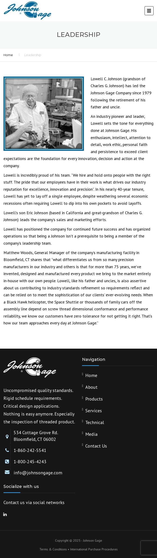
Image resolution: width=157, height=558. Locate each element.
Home (8, 55)
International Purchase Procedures (94, 549)
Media (91, 434)
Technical (94, 422)
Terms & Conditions (53, 549)
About (91, 387)
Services (93, 411)
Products (94, 399)
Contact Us (96, 446)
